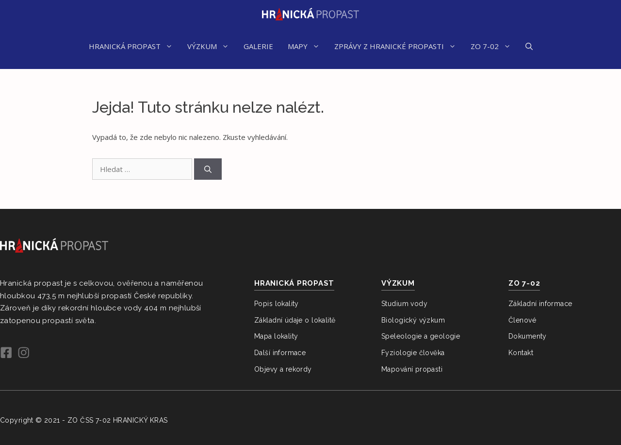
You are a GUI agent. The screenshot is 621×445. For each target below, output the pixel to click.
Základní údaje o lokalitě (295, 320)
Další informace (280, 353)
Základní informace (540, 304)
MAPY (307, 46)
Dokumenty (527, 336)
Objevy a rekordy (283, 369)
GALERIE (258, 46)
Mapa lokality (276, 336)
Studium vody (404, 304)
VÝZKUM (211, 46)
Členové (522, 320)
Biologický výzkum (413, 320)
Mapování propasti (411, 369)
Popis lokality (276, 304)
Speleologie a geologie (420, 336)
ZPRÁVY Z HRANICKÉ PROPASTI (398, 46)
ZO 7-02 (494, 46)
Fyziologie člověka (413, 353)
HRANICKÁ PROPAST (134, 46)
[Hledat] (208, 169)
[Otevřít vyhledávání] (529, 46)
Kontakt (520, 353)
